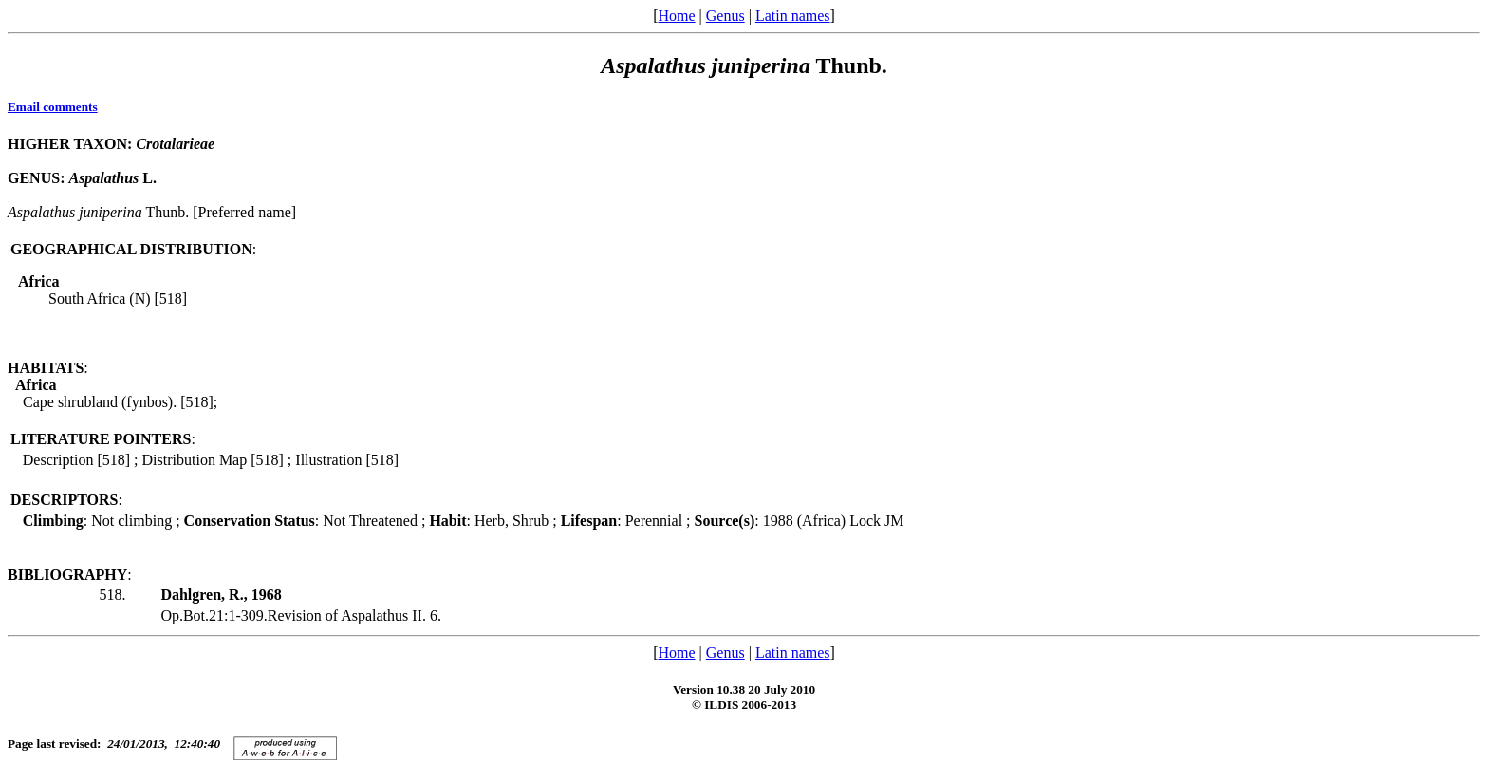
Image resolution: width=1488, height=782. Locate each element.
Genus (725, 16)
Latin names (792, 16)
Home (676, 16)
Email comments (53, 107)
